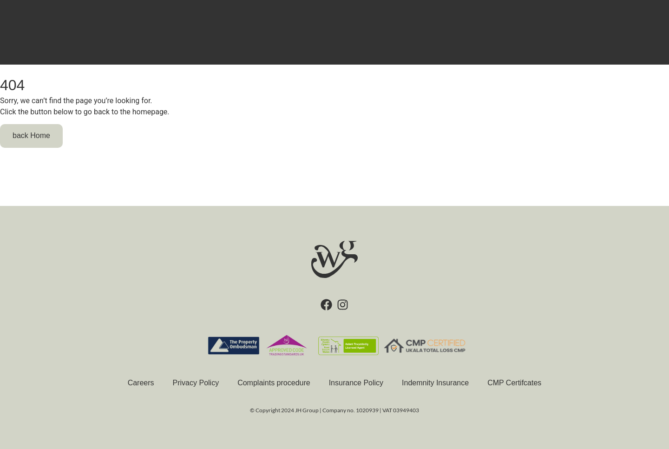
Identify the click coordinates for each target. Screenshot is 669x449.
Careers (141, 383)
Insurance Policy (356, 383)
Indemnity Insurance (435, 383)
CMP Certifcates (514, 383)
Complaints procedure (273, 383)
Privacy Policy (196, 383)
